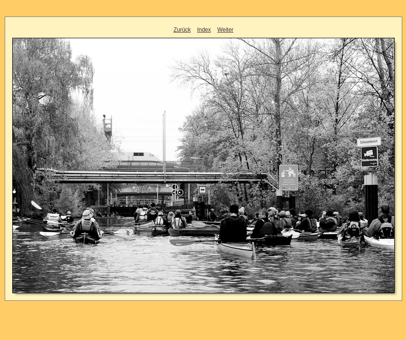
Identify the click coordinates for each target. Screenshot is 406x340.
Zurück (182, 29)
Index (204, 29)
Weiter (225, 29)
